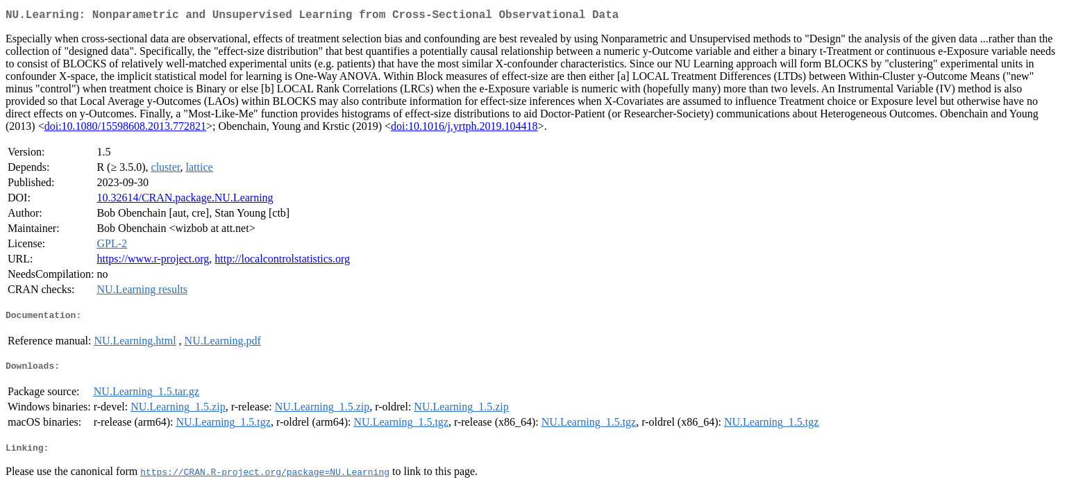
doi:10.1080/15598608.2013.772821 (125, 129)
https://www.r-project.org (152, 261)
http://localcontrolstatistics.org (282, 261)
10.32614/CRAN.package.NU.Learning (184, 200)
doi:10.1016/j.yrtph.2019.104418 (464, 129)
